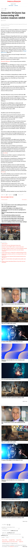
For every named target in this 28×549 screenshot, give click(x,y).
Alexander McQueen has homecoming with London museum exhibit (13, 15)
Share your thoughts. (7, 197)
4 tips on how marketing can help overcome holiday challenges (14, 221)
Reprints (11, 194)
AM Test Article (5, 243)
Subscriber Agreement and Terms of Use (10, 541)
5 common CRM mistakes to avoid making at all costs (12, 208)
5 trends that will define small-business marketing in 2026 (12, 216)
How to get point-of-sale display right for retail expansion (12, 218)
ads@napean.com (4, 535)
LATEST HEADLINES (4, 203)
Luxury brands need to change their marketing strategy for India (14, 252)
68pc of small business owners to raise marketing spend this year (14, 204)
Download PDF (20, 194)
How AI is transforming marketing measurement (10, 215)
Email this (4, 194)
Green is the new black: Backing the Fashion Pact (11, 245)
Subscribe (16, 5)
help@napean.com (14, 530)
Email (3, 8)
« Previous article (4, 199)
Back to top (25, 401)
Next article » (24, 199)
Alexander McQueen (5, 61)
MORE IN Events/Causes (6, 286)
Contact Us (21, 541)
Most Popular (11, 5)
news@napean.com (11, 532)
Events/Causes (3, 10)
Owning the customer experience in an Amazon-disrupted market (14, 248)
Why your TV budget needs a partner (8, 206)
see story (5, 152)
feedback (12, 546)
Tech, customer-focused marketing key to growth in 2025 (12, 220)
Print (6, 8)
